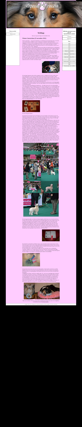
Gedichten (69, 36)
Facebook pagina (45, 301)
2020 (69, 43)
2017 (69, 46)
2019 (69, 45)
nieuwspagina (26, 96)
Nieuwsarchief (12, 34)
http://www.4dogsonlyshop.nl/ (28, 98)
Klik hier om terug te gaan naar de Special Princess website (69, 32)
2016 (69, 48)
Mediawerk (69, 38)
